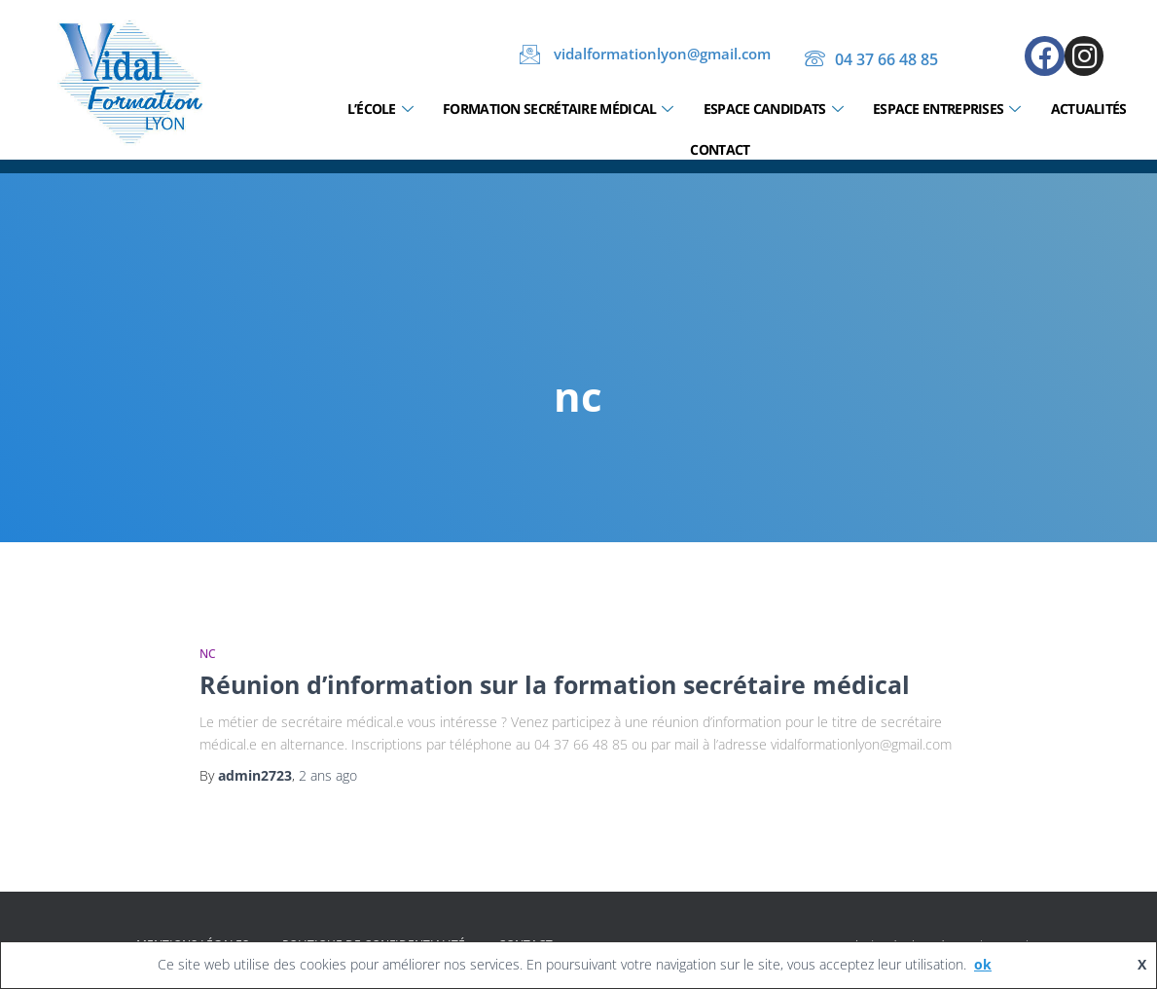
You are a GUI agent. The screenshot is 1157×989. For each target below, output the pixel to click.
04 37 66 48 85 (871, 60)
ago (328, 775)
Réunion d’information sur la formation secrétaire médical (554, 684)
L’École (380, 110)
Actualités (1089, 109)
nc (207, 653)
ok (983, 964)
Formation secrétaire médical (558, 110)
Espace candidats (773, 110)
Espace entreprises (947, 110)
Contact (719, 150)
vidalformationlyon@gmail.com (645, 54)
